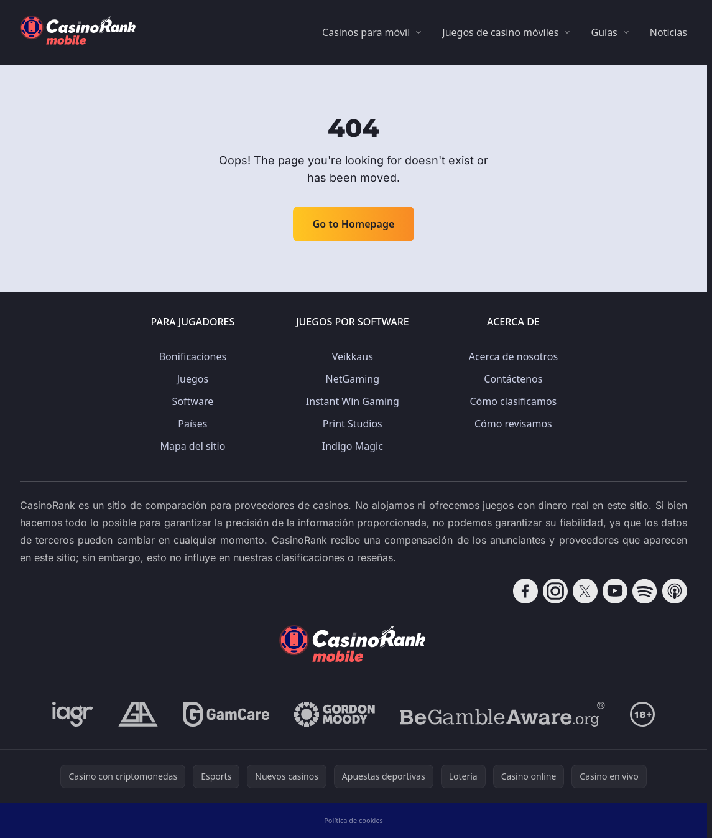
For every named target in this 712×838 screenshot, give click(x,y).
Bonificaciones (192, 356)
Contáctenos (513, 379)
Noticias (668, 32)
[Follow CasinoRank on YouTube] (615, 591)
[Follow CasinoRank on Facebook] (525, 591)
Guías (604, 32)
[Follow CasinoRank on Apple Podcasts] (674, 591)
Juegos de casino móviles (500, 32)
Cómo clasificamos (513, 401)
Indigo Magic (352, 446)
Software (193, 401)
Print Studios (352, 424)
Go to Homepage (354, 224)
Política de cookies (353, 820)
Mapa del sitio (192, 446)
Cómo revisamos (513, 424)
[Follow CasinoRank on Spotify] (644, 591)
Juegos (192, 379)
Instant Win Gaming (352, 401)
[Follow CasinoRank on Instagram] (555, 591)
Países (192, 424)
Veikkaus (352, 356)
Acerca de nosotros (513, 356)
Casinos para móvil (366, 32)
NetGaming (352, 379)
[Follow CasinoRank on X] (585, 591)
